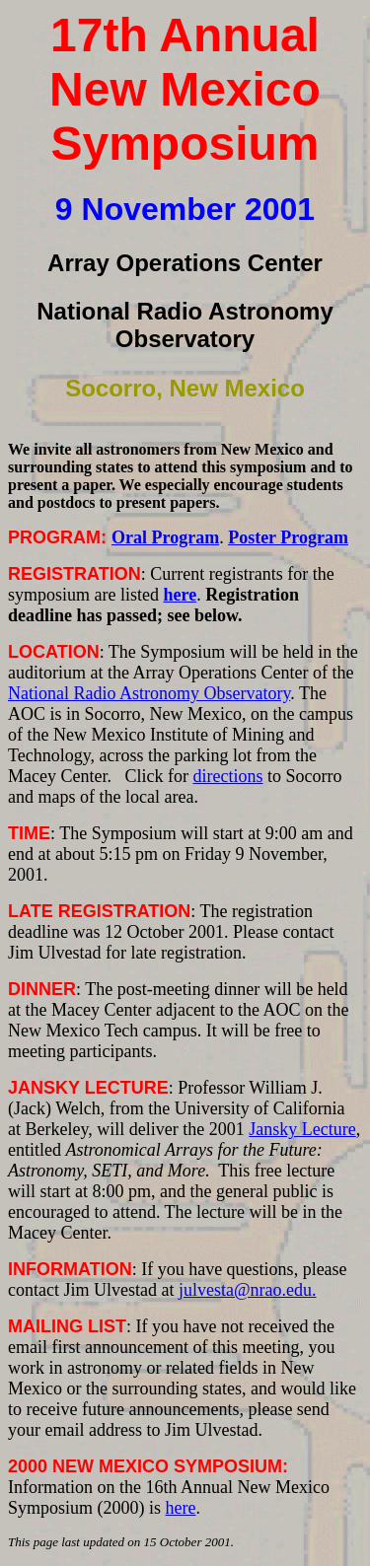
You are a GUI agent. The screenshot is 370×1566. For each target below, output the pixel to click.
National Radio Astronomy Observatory (149, 693)
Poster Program (288, 537)
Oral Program (165, 537)
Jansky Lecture (302, 1129)
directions (227, 776)
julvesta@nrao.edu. (248, 1290)
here (181, 1508)
